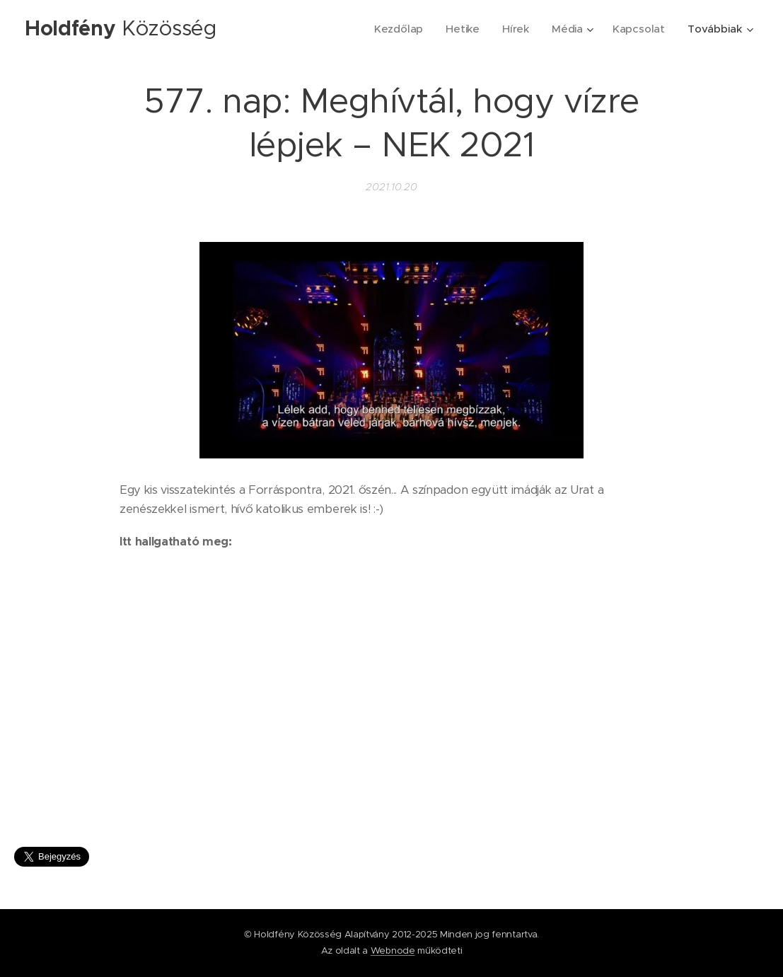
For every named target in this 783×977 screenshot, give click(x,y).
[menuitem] (398, 29)
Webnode (393, 950)
